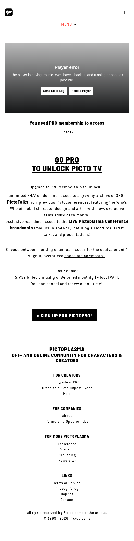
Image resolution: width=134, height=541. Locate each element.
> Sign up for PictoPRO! (64, 315)
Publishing (67, 455)
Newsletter (67, 460)
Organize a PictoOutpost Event (67, 388)
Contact (67, 499)
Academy (67, 449)
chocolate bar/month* (84, 255)
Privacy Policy (67, 488)
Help (67, 393)
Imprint (67, 494)
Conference (67, 444)
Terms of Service (67, 483)
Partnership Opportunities (67, 421)
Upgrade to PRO (67, 382)
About (67, 416)
